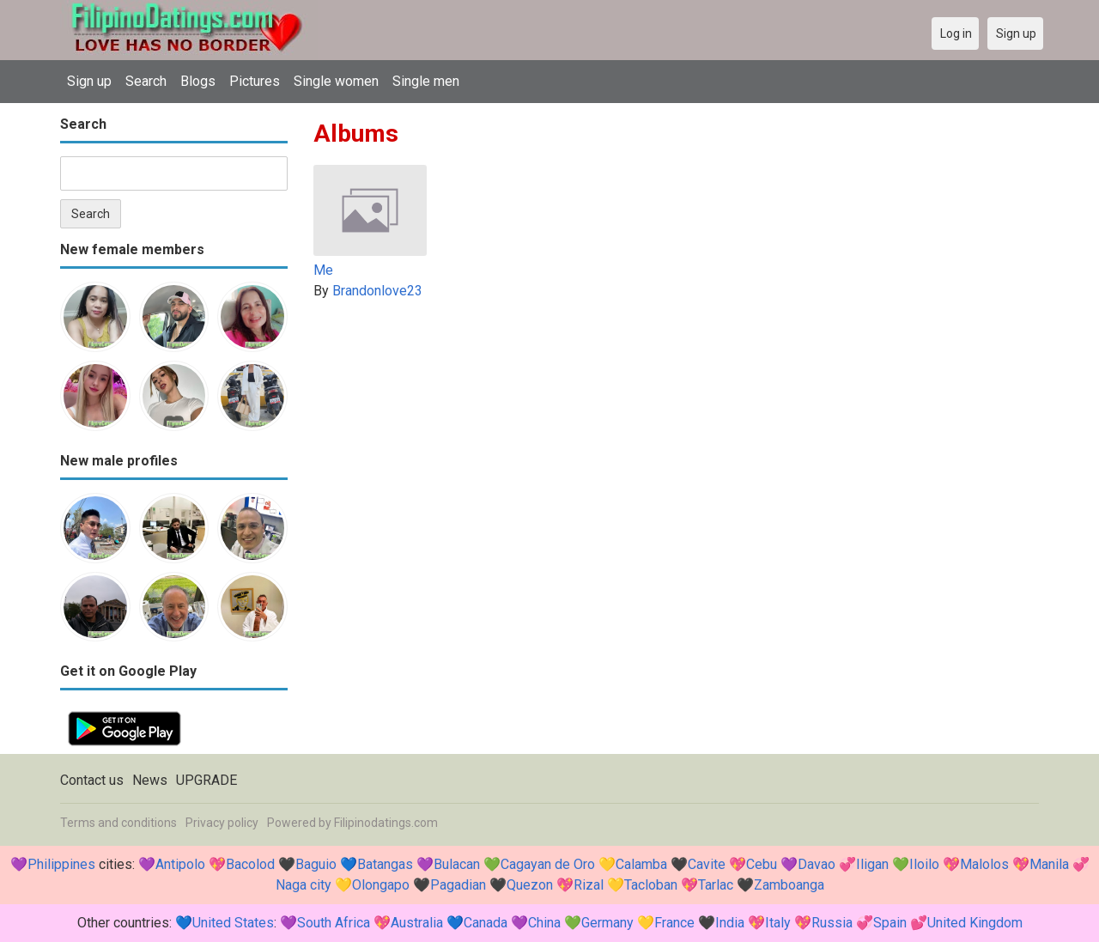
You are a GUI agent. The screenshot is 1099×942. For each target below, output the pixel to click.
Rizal (589, 885)
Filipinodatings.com (386, 823)
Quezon (530, 885)
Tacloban (650, 885)
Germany (607, 923)
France (674, 923)
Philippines (61, 864)
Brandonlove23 (377, 291)
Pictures (254, 81)
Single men (425, 81)
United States (233, 923)
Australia (417, 923)
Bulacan (457, 864)
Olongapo (381, 885)
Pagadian (458, 885)
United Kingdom (975, 923)
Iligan (872, 864)
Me (323, 270)
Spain (890, 923)
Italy (778, 923)
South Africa (333, 923)
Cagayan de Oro (548, 864)
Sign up (89, 81)
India (729, 923)
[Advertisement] (676, 434)
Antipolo (180, 864)
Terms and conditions (118, 823)
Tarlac (715, 885)
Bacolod (250, 864)
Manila (1049, 864)
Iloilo (924, 864)
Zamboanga (789, 885)
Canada (485, 923)
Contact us (92, 780)
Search (146, 81)
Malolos (984, 864)
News (149, 780)
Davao (816, 864)
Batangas (385, 864)
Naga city (303, 885)
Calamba (641, 864)
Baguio (316, 864)
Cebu (761, 864)
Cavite (707, 864)
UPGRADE (206, 780)
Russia (832, 923)
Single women (336, 81)
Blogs (198, 81)
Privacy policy (221, 823)
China (544, 923)
